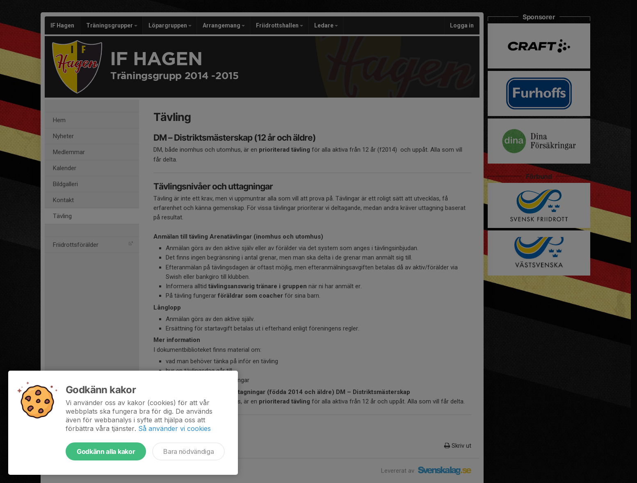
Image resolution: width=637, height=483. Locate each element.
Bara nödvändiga (188, 451)
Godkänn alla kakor (106, 451)
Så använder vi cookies (174, 428)
